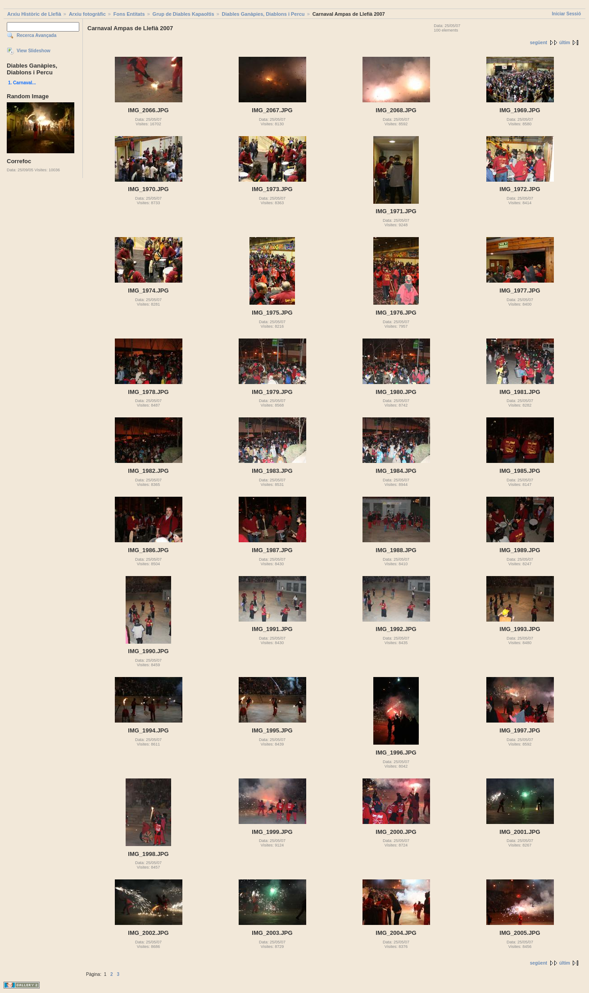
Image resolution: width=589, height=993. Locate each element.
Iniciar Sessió (566, 13)
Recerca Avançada (36, 35)
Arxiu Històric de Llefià (34, 14)
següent (538, 42)
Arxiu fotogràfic (87, 14)
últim (564, 42)
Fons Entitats (129, 14)
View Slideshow (33, 50)
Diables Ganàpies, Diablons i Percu (263, 14)
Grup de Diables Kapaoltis (183, 14)
